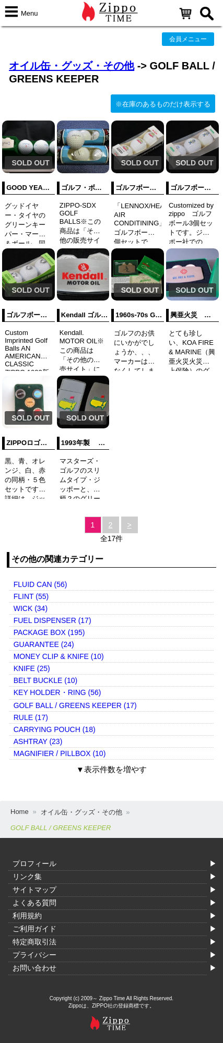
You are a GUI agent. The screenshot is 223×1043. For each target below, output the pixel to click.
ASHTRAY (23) (38, 741)
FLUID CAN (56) (40, 584)
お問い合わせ (34, 968)
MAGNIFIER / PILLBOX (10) (60, 753)
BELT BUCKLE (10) (45, 680)
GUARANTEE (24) (44, 644)
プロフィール (34, 863)
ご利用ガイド (34, 929)
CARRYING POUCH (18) (55, 729)
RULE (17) (31, 717)
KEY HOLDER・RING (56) (57, 692)
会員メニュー (188, 39)
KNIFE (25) (32, 668)
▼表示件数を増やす (111, 769)
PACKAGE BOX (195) (49, 632)
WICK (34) (31, 608)
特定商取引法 (34, 942)
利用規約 (27, 916)
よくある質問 (34, 902)
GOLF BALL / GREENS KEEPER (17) (75, 705)
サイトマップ (34, 889)
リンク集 (27, 876)
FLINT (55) (31, 596)
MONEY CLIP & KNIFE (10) (59, 656)
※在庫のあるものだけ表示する (162, 104)
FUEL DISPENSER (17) (52, 620)
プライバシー (34, 955)
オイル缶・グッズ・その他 (71, 65)
